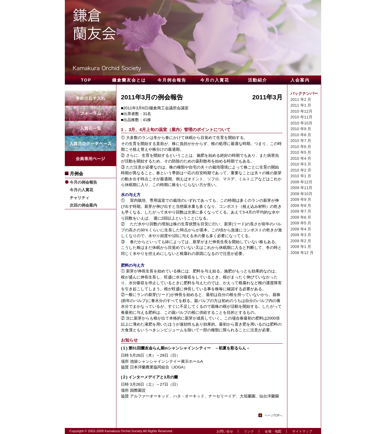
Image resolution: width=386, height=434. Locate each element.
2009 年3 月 (300, 235)
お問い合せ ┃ (226, 431)
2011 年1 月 (300, 105)
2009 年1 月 (300, 246)
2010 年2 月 (300, 170)
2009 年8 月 (300, 205)
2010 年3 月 (300, 164)
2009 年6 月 (300, 217)
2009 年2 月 (300, 241)
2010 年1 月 (300, 176)
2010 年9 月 (300, 129)
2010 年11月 (301, 117)
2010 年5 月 (300, 152)
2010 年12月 (301, 111)
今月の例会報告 (83, 182)
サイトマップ (300, 431)
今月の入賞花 (81, 190)
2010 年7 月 (300, 140)
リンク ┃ (251, 431)
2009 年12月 (301, 182)
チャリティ (79, 197)
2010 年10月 (301, 123)
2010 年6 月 (300, 146)
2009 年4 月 (300, 229)
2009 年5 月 (300, 223)
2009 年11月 (301, 187)
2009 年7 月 (300, 211)
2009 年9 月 (300, 199)
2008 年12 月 (302, 252)
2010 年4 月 (300, 158)
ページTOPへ (273, 415)
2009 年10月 (301, 193)
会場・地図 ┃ (274, 431)
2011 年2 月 (300, 99)
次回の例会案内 (83, 205)
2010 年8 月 (300, 135)
